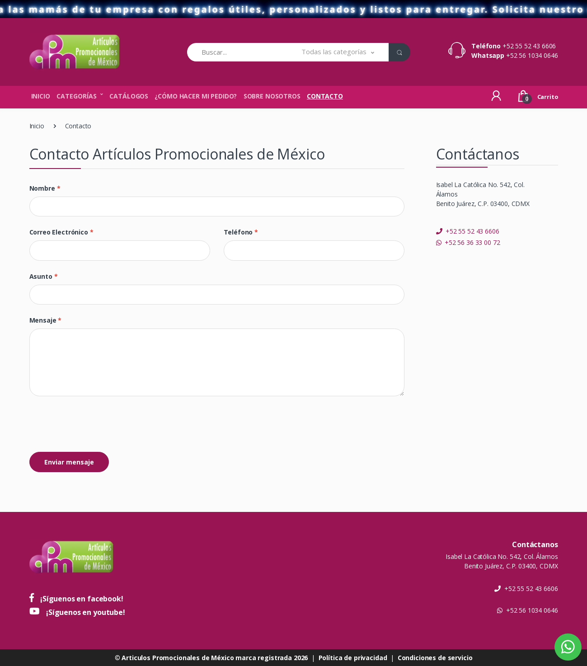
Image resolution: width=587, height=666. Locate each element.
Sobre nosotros (272, 96)
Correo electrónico (61, 232)
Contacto (325, 96)
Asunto (43, 276)
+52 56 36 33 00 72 (468, 242)
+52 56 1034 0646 (532, 55)
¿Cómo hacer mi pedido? (196, 96)
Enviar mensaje (69, 462)
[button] (338, 52)
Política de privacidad (353, 657)
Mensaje (45, 320)
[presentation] (98, 424)
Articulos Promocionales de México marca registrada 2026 (215, 657)
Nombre (45, 188)
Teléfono (241, 232)
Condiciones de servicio (435, 657)
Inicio (40, 96)
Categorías (76, 96)
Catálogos (128, 96)
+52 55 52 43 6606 (529, 46)
